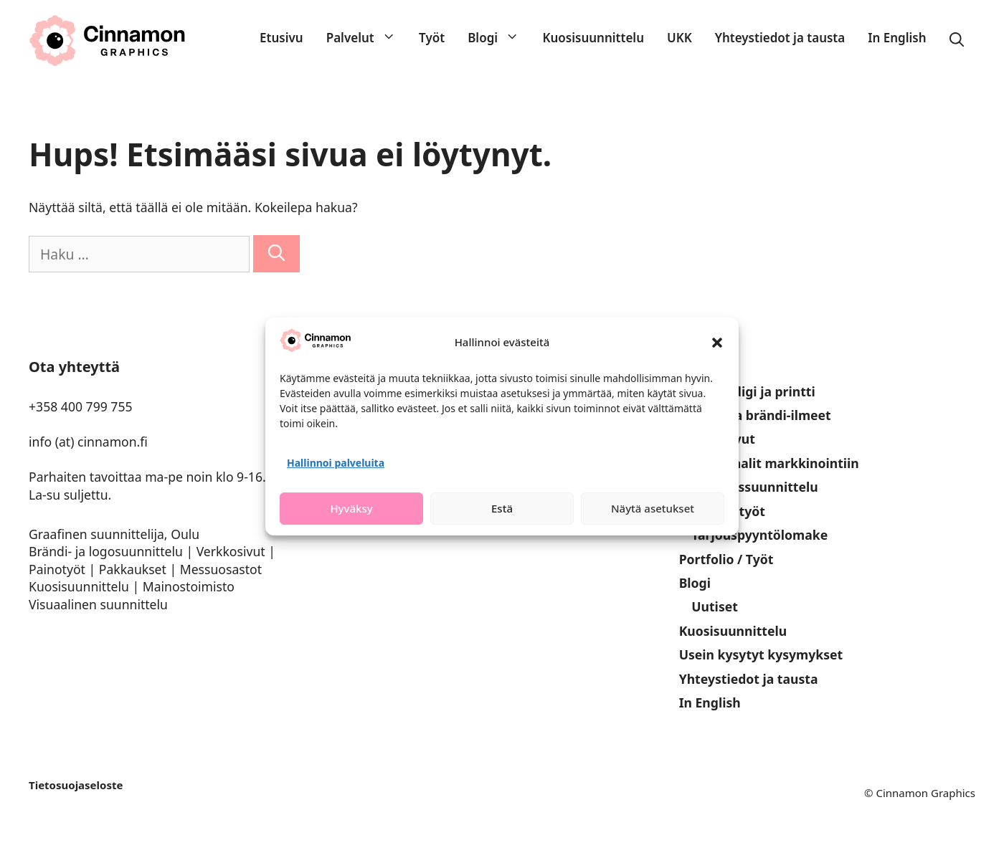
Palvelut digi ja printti (747, 391)
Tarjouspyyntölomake (759, 534)
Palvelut (366, 38)
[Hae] (276, 253)
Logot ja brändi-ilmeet (760, 415)
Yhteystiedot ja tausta (780, 37)
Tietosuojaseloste (76, 785)
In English (897, 37)
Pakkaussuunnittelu (754, 486)
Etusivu (281, 37)
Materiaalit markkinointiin (775, 463)
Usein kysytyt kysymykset (761, 654)
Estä (502, 508)
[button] (717, 342)
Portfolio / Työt (726, 559)
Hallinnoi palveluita (335, 463)
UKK (679, 37)
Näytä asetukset (652, 508)
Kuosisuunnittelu (593, 37)
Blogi (499, 38)
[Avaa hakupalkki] (956, 41)
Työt (432, 37)
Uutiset (714, 606)
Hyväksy (351, 508)
